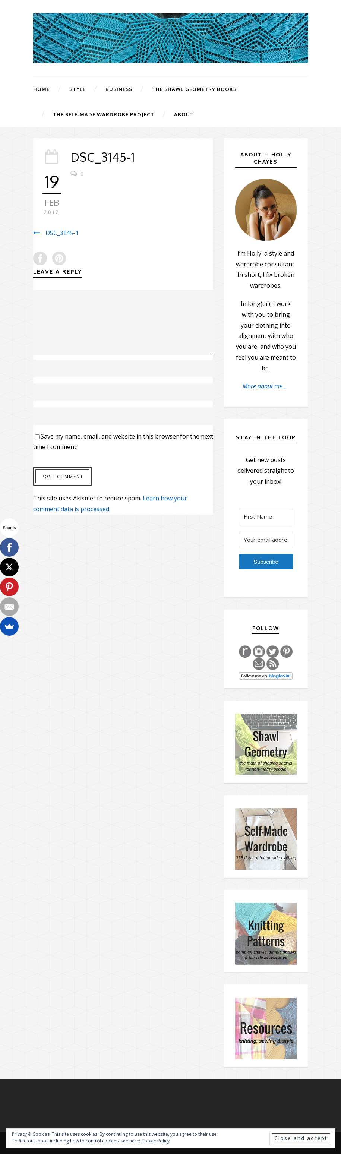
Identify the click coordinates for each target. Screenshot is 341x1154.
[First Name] (266, 516)
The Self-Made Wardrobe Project (103, 114)
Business (118, 89)
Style (77, 89)
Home (41, 89)
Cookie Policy (155, 1141)
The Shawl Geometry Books (194, 89)
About (184, 114)
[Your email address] (266, 539)
